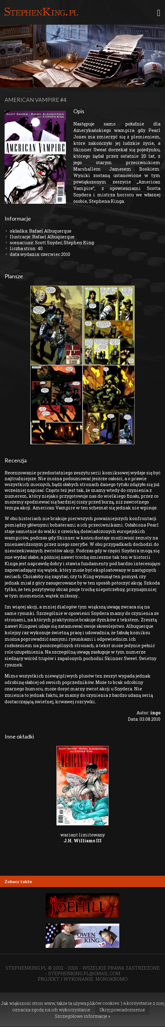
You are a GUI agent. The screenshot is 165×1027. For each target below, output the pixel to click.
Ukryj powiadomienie (122, 1010)
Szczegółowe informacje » (82, 1016)
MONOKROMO (111, 979)
